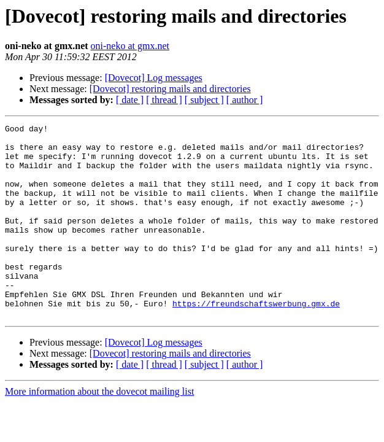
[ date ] (130, 100)
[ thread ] (164, 100)
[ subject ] (204, 100)
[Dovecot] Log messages (153, 77)
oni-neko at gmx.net (130, 46)
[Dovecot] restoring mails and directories (170, 88)
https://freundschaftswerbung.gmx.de (256, 340)
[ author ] (244, 100)
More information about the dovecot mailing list (99, 430)
